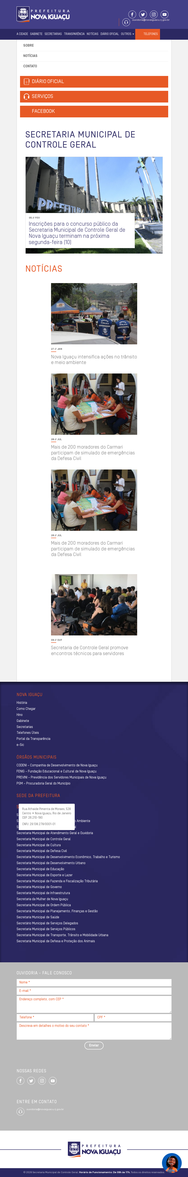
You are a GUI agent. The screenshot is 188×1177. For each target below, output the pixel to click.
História (22, 703)
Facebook (43, 111)
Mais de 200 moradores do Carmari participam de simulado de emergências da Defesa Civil (93, 453)
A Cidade (22, 34)
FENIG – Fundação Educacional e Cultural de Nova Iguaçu (56, 771)
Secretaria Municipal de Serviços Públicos (46, 929)
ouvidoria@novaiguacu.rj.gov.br (150, 20)
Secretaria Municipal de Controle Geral (44, 839)
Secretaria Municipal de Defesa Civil (42, 851)
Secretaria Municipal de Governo (39, 887)
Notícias (92, 34)
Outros (127, 34)
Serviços (38, 97)
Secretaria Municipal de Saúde (38, 917)
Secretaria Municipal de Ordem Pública (44, 905)
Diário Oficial (110, 34)
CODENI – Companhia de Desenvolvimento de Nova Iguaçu (57, 765)
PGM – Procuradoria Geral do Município (43, 783)
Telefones (150, 34)
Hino (20, 715)
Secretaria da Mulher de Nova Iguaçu (42, 899)
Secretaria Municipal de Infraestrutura (43, 893)
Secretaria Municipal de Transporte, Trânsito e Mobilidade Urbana (62, 935)
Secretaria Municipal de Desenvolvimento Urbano (51, 863)
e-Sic (20, 745)
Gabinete (36, 34)
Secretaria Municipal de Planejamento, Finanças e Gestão (57, 911)
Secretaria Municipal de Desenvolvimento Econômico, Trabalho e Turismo (68, 857)
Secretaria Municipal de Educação (40, 869)
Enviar (94, 1045)
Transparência (74, 34)
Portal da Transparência (33, 739)
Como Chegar (26, 709)
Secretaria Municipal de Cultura (39, 845)
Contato (30, 66)
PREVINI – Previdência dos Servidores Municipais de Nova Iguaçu (61, 777)
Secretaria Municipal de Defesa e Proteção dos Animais (56, 941)
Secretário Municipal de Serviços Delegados (47, 923)
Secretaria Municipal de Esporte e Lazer (45, 875)
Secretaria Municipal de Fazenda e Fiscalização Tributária (57, 881)
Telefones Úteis (28, 733)
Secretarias (53, 34)
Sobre (28, 45)
